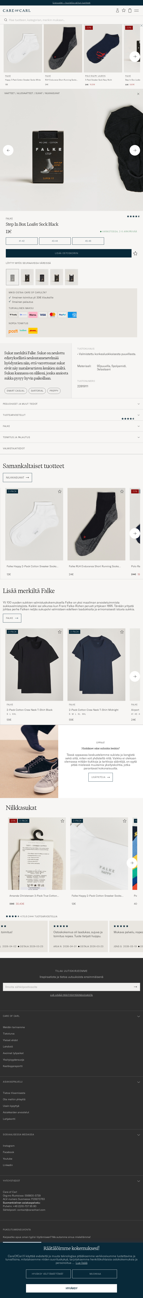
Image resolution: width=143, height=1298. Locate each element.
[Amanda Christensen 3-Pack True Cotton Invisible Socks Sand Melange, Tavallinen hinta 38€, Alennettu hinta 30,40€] (37, 861)
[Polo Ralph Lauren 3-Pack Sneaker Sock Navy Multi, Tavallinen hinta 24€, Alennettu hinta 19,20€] (103, 55)
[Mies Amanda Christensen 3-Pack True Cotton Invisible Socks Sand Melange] (37, 853)
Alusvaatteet (25, 93)
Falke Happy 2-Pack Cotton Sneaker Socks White (31, 566)
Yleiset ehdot (10, 1040)
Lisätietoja (99, 777)
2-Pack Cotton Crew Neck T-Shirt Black (29, 709)
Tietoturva (9, 1033)
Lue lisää (82, 1262)
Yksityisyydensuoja (13, 1059)
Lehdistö (8, 1046)
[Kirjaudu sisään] (117, 10)
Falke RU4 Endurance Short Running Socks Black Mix (94, 566)
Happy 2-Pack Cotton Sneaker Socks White (23, 80)
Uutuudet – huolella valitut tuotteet (71, 2)
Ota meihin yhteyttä (14, 1099)
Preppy (54, 390)
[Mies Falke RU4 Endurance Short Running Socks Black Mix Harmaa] (63, 48)
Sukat (39, 93)
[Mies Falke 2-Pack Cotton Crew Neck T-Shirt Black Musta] (34, 664)
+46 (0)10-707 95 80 (24, 1206)
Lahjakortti (9, 1119)
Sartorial (37, 390)
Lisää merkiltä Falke (29, 591)
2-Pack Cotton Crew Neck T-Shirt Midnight (93, 709)
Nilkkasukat (52, 93)
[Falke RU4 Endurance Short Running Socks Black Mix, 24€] (63, 55)
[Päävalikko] (136, 11)
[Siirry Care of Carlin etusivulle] (17, 10)
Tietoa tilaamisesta (14, 1093)
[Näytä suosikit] (124, 10)
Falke (8, 76)
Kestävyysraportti (13, 1066)
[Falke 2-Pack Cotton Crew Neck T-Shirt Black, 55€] (34, 675)
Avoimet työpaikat (13, 1053)
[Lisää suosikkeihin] (59, 492)
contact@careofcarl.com (31, 1209)
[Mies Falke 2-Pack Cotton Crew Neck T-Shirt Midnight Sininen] (96, 664)
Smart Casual (16, 390)
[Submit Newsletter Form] (135, 987)
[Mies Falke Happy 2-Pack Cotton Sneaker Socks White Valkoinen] (23, 48)
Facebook (8, 1152)
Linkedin (8, 1165)
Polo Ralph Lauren (95, 76)
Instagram (9, 1145)
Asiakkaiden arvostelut (16, 1112)
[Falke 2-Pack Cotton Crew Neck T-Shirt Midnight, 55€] (96, 675)
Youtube (7, 1158)
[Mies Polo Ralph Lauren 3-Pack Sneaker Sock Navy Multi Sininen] (103, 48)
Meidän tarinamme (14, 1027)
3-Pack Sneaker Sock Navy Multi (98, 80)
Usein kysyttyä (11, 1106)
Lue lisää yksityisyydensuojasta (71, 995)
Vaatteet (9, 93)
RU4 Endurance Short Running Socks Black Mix (60, 80)
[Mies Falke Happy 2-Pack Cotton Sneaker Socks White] (99, 853)
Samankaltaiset (33, 466)
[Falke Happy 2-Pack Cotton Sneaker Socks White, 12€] (23, 55)
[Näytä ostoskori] (130, 10)
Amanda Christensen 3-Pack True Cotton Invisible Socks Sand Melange (33, 896)
